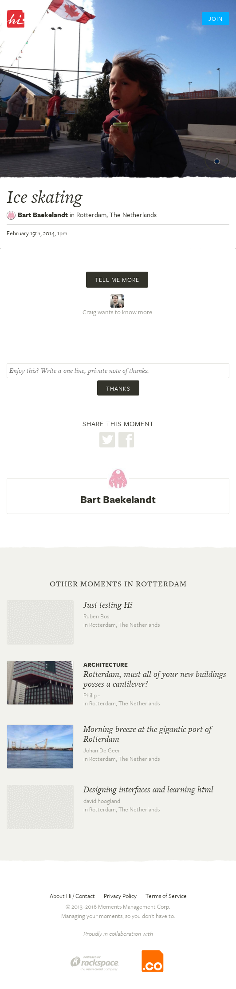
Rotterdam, (116, 214)
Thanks (118, 388)
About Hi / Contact (72, 895)
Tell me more (117, 279)
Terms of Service (166, 895)
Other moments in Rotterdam (118, 584)
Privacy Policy (120, 895)
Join (215, 18)
